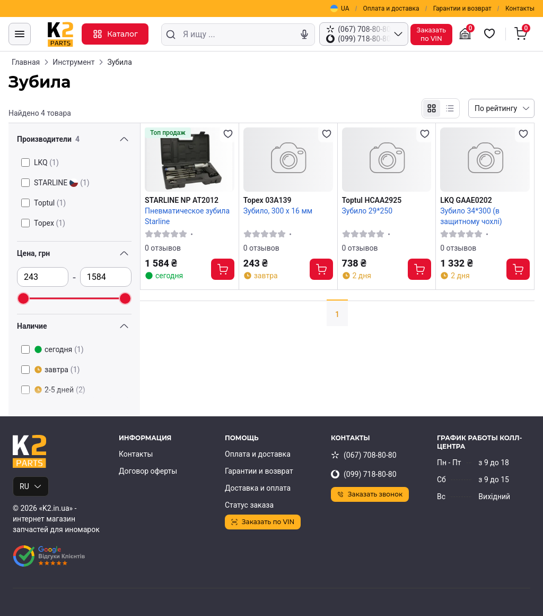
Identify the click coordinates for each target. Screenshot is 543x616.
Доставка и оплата (258, 488)
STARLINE (62, 182)
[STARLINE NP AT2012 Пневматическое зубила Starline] (189, 159)
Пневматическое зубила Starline (187, 216)
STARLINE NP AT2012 (181, 200)
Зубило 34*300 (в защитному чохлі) (471, 216)
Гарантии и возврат (462, 8)
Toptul (50, 203)
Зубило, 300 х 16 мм (277, 211)
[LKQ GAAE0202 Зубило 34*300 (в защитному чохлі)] (485, 159)
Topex (49, 223)
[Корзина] (522, 34)
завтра (57, 369)
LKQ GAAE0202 (466, 200)
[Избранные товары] (491, 34)
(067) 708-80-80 (364, 455)
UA (339, 8)
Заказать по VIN (262, 522)
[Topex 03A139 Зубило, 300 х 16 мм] (288, 159)
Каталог (115, 34)
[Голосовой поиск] (304, 34)
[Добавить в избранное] (228, 133)
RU (31, 486)
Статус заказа (249, 505)
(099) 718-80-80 (364, 474)
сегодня (59, 349)
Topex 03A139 (267, 200)
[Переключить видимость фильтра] (124, 139)
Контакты (520, 8)
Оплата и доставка (391, 8)
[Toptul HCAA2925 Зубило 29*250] (387, 159)
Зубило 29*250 (367, 211)
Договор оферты (148, 471)
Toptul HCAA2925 (372, 200)
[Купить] (222, 269)
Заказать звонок (369, 494)
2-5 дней (59, 389)
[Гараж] (466, 34)
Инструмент (73, 62)
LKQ (46, 162)
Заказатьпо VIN (431, 34)
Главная (26, 62)
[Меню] (19, 34)
